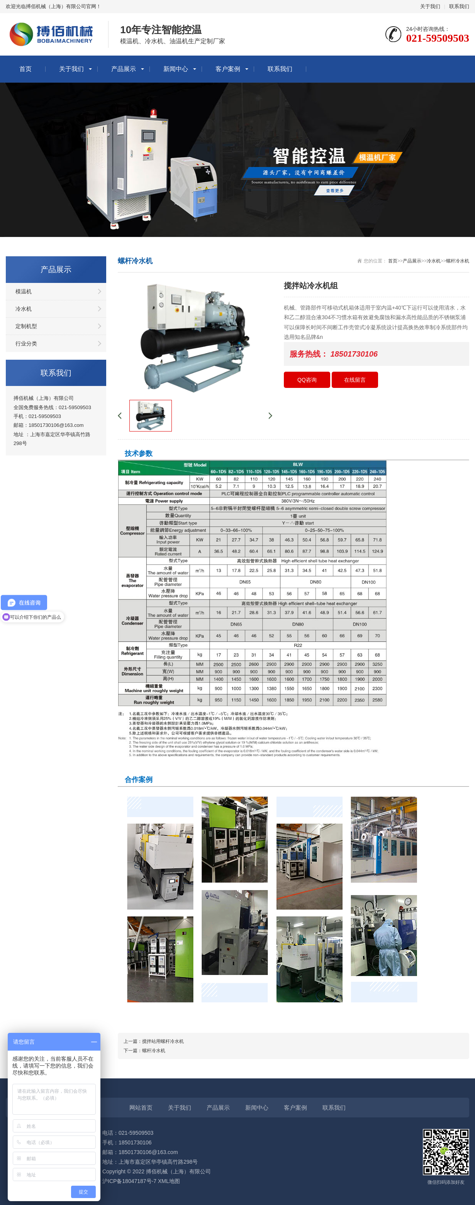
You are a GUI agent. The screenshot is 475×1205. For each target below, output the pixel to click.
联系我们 (459, 6)
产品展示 (123, 69)
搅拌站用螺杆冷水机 (163, 1041)
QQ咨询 (307, 380)
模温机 (23, 291)
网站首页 (141, 1107)
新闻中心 (175, 69)
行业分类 (26, 343)
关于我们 (430, 6)
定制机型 (26, 326)
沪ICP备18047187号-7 (129, 1181)
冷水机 (23, 309)
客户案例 (227, 69)
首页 (25, 69)
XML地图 (169, 1181)
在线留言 (355, 380)
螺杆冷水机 (457, 261)
